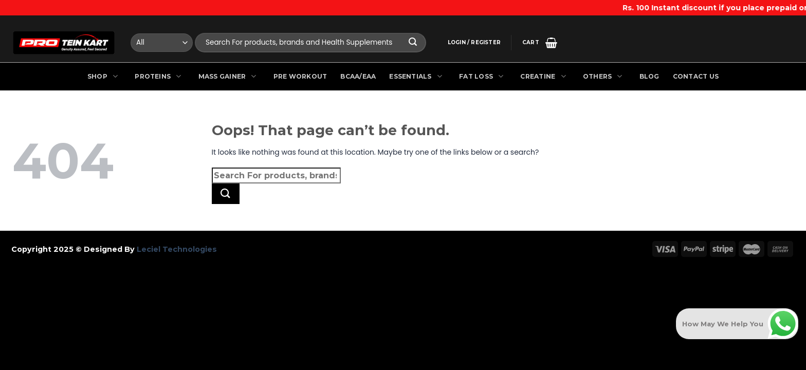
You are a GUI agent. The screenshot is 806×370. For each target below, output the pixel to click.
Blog (649, 76)
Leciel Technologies (176, 249)
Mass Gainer (229, 76)
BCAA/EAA (358, 76)
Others (604, 76)
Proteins (160, 76)
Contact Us (696, 76)
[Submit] (413, 43)
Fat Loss (483, 76)
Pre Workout (300, 76)
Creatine (544, 76)
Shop (104, 76)
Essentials (417, 76)
